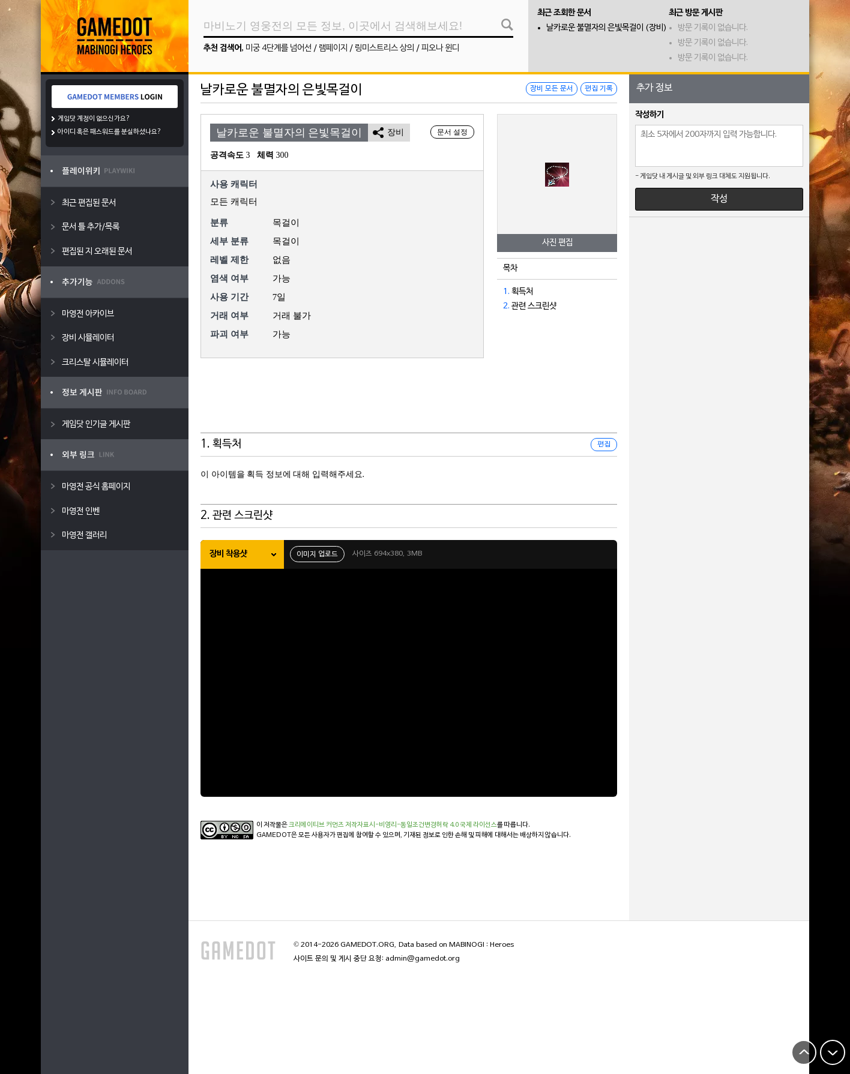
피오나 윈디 (440, 48)
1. (506, 291)
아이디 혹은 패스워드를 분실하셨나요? (109, 132)
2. (506, 306)
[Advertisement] (408, 403)
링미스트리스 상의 (384, 48)
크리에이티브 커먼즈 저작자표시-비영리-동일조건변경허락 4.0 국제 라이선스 (393, 825)
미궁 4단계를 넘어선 (279, 48)
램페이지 (333, 48)
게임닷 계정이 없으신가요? (94, 118)
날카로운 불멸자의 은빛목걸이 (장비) (606, 27)
